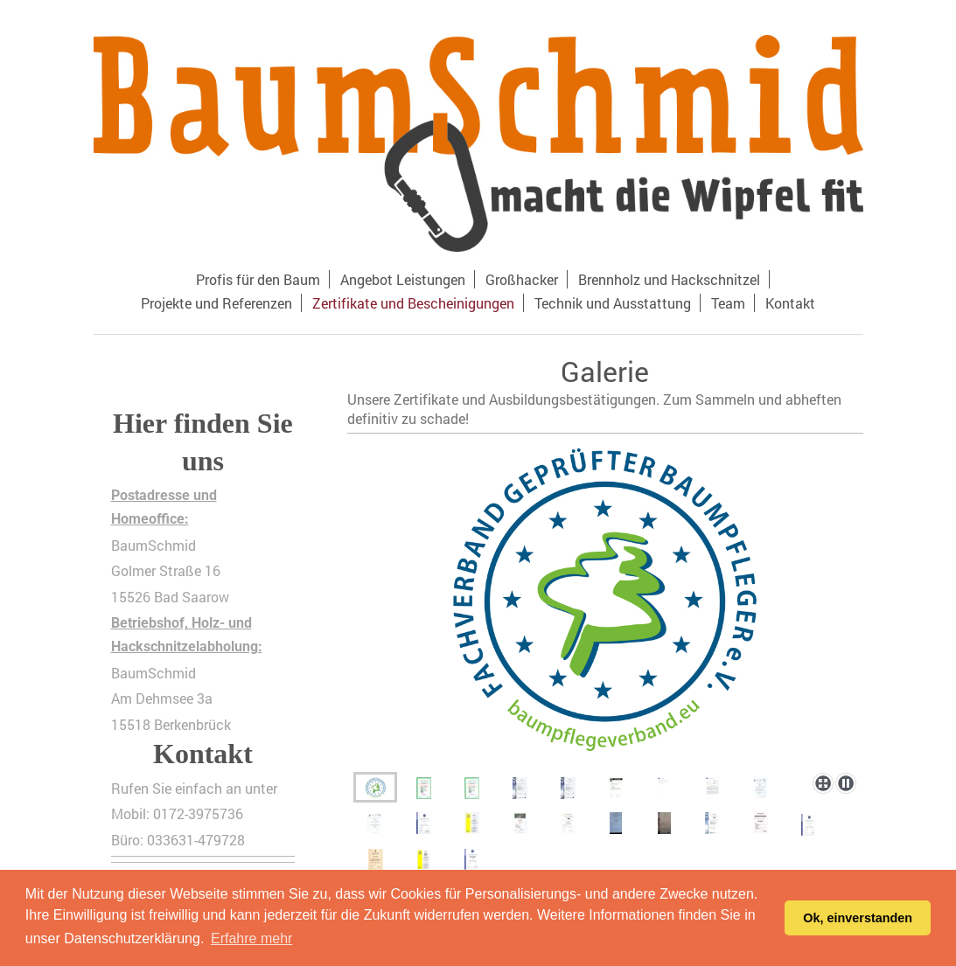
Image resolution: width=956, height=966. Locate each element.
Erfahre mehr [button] (251, 938)
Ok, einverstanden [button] (857, 918)
